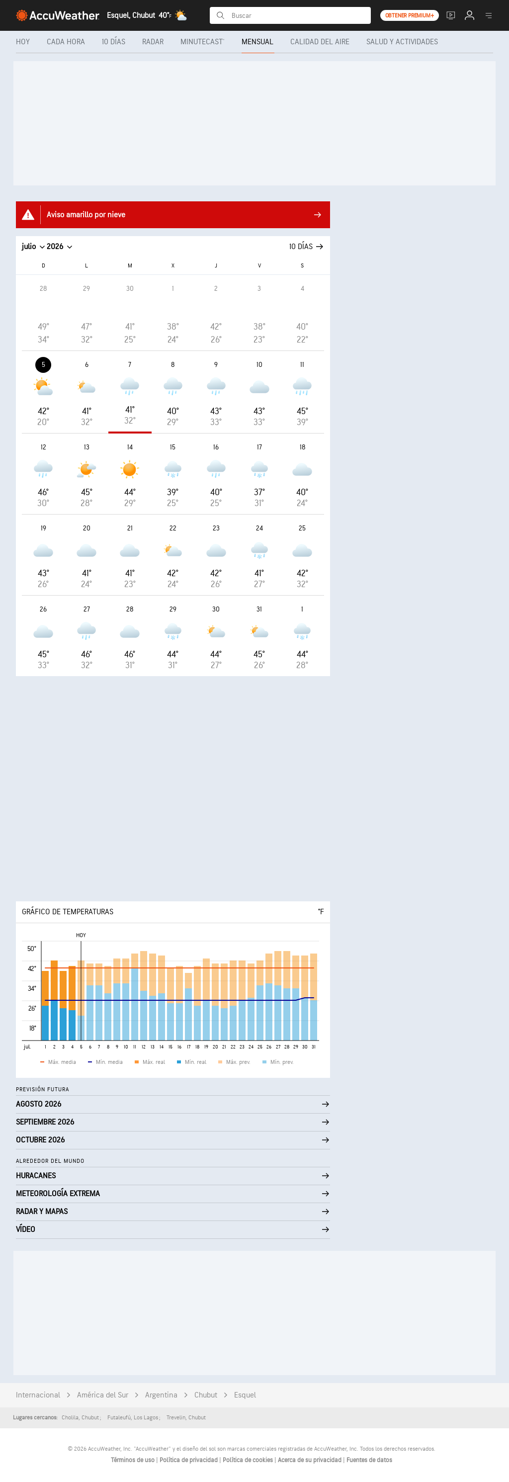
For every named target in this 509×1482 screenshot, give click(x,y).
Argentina (161, 1395)
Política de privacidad (189, 1460)
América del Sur (102, 1395)
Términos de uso (133, 1460)
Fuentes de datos (369, 1460)
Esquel (245, 1395)
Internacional (38, 1395)
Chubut (205, 1395)
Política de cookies (248, 1460)
